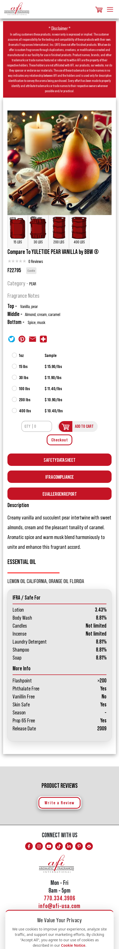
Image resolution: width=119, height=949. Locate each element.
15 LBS (18, 230)
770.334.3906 (59, 898)
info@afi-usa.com (59, 906)
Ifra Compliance (59, 476)
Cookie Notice (73, 945)
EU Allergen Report (60, 493)
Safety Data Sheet (59, 459)
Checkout (59, 440)
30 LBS (38, 230)
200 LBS (59, 230)
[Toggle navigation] (110, 8)
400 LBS (79, 230)
